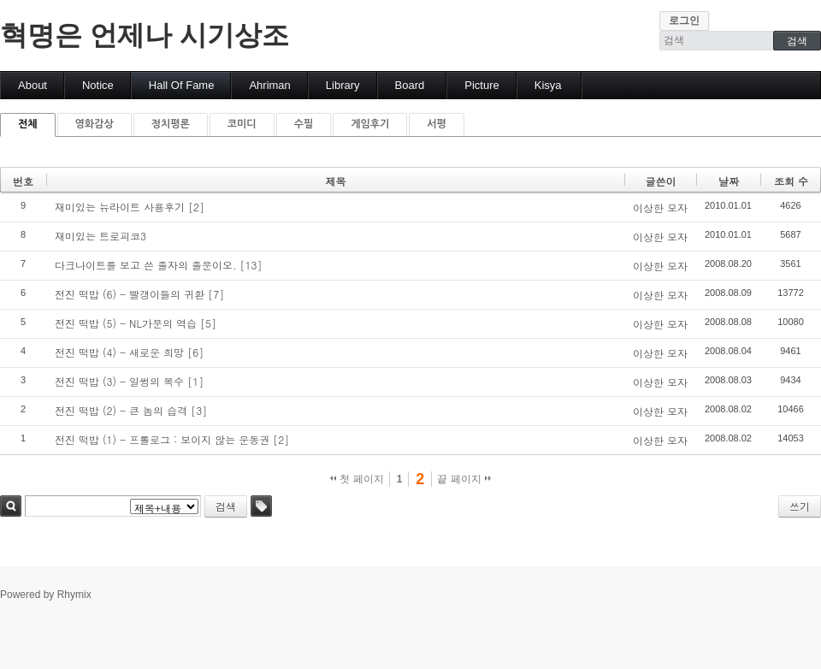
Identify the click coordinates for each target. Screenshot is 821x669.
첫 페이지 (357, 479)
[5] (208, 323)
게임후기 (370, 124)
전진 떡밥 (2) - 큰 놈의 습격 (121, 410)
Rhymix (74, 595)
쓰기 (799, 506)
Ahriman (269, 85)
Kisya (548, 85)
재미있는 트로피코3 (100, 235)
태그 (261, 506)
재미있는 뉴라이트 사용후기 (120, 206)
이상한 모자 (660, 207)
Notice (98, 85)
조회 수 (791, 181)
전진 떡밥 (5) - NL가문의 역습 (126, 323)
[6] (195, 352)
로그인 (684, 21)
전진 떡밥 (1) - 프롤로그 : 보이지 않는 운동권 (162, 439)
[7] (216, 294)
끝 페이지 (464, 479)
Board (410, 85)
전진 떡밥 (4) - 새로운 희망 (119, 352)
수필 (304, 124)
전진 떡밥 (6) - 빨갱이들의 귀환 (129, 294)
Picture (481, 85)
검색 (10, 506)
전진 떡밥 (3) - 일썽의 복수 (119, 381)
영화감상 (94, 124)
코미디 (242, 124)
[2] (196, 206)
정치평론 (170, 124)
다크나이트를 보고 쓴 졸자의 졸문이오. (146, 265)
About (32, 85)
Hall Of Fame (182, 85)
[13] (251, 265)
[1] (195, 381)
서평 (436, 124)
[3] (199, 410)
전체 (28, 124)
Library (343, 85)
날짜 (728, 181)
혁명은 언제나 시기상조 (144, 35)
